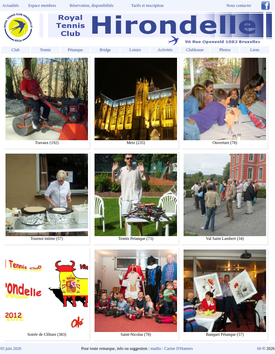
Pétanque (75, 49)
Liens (255, 49)
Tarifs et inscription (147, 5)
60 (259, 348)
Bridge (105, 49)
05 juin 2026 (10, 348)
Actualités (9, 5)
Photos (225, 49)
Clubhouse (195, 49)
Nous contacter (239, 5)
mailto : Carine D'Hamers (172, 348)
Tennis (45, 49)
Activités (164, 49)
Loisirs (135, 49)
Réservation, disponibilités (92, 5)
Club (15, 49)
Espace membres (42, 5)
